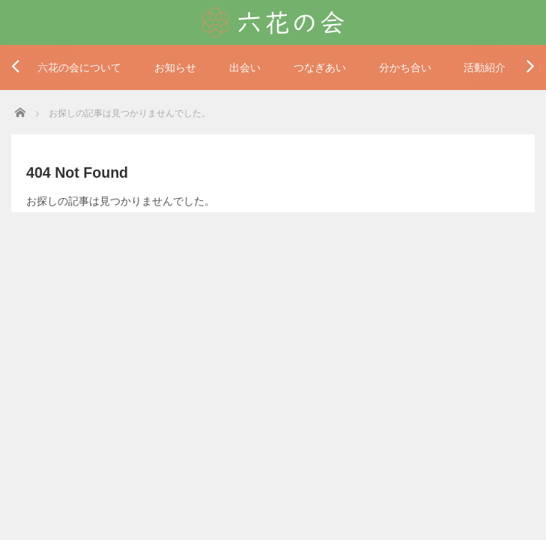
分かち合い (405, 68)
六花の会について (79, 68)
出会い (245, 68)
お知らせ (175, 68)
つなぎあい (320, 68)
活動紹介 (485, 68)
